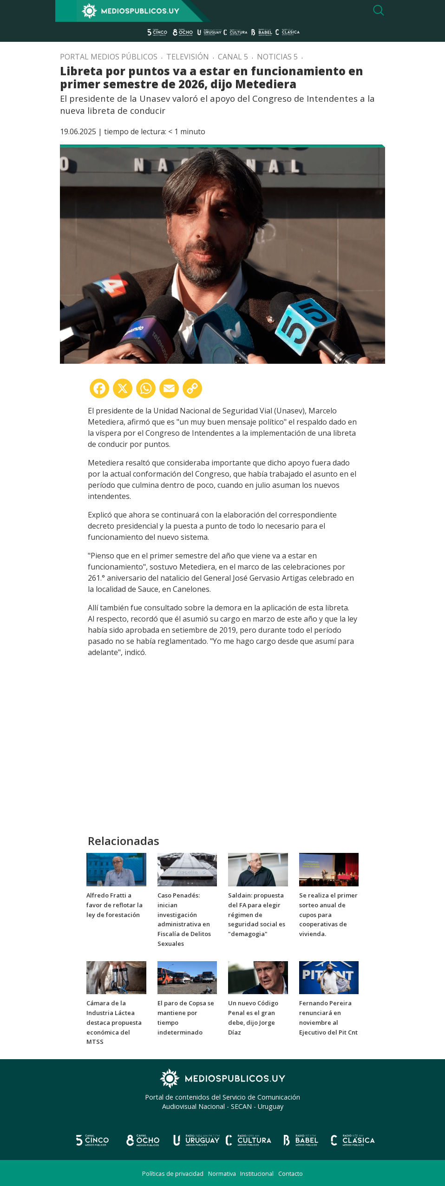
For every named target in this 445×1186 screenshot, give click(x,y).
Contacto (290, 1173)
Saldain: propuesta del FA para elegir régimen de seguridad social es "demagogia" (256, 914)
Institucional (257, 1173)
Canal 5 (233, 57)
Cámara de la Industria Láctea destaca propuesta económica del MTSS (114, 1022)
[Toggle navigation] (66, 11)
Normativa (222, 1173)
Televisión (187, 57)
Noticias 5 (277, 57)
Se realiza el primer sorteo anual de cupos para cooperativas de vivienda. (328, 914)
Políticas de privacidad (172, 1173)
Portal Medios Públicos (108, 57)
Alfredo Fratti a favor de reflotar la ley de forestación (114, 905)
